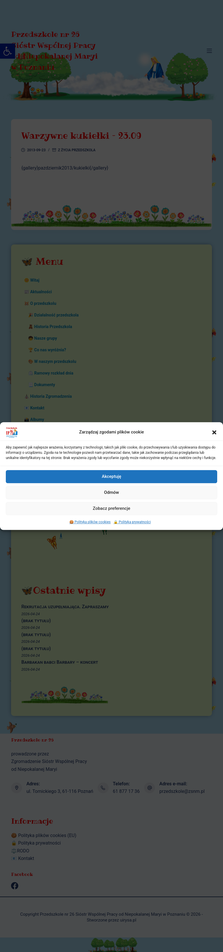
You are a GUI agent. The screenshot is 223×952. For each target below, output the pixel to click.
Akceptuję (111, 485)
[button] (214, 441)
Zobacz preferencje (111, 517)
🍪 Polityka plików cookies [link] (90, 531)
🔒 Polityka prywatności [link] (132, 531)
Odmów (111, 501)
